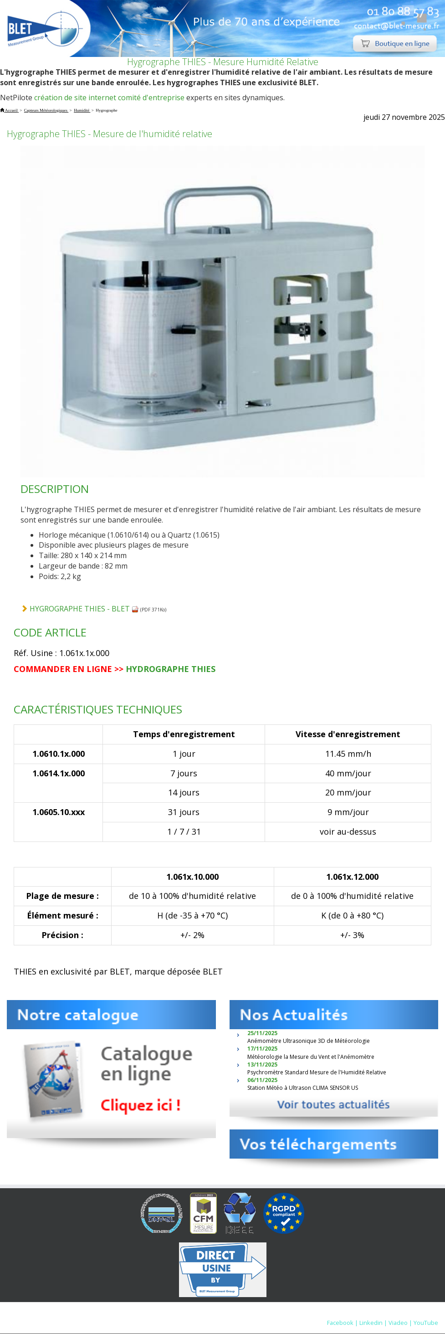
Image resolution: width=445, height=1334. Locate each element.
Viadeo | (400, 1323)
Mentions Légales (276, 1313)
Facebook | (342, 1323)
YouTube (426, 1323)
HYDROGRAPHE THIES (170, 668)
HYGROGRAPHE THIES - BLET (84, 609)
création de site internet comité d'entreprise (109, 97)
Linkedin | (373, 1323)
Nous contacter (331, 1313)
